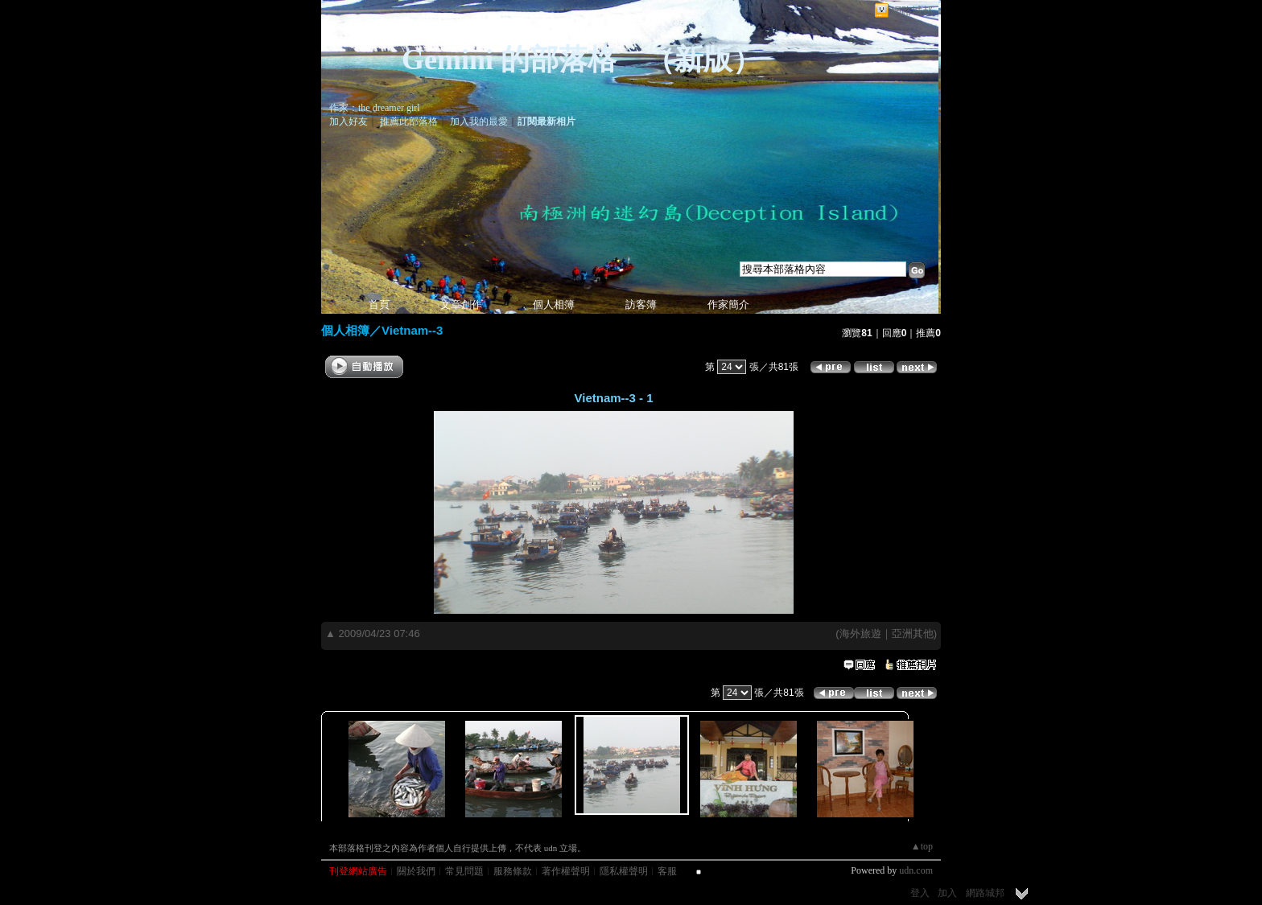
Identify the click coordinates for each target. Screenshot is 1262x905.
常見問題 (464, 871)
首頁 (379, 304)
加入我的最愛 (479, 121)
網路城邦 (912, 11)
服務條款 (512, 871)
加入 (947, 893)
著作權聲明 (566, 871)
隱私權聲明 (624, 871)
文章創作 (461, 304)
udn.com (916, 870)
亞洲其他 (913, 633)
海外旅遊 (860, 633)
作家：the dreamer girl (374, 107)
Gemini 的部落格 (509, 59)
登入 (920, 893)
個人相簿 (554, 304)
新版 (703, 59)
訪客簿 (641, 304)
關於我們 (416, 871)
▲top (922, 846)
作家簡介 (728, 304)
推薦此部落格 (409, 121)
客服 (667, 871)
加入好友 (348, 121)
